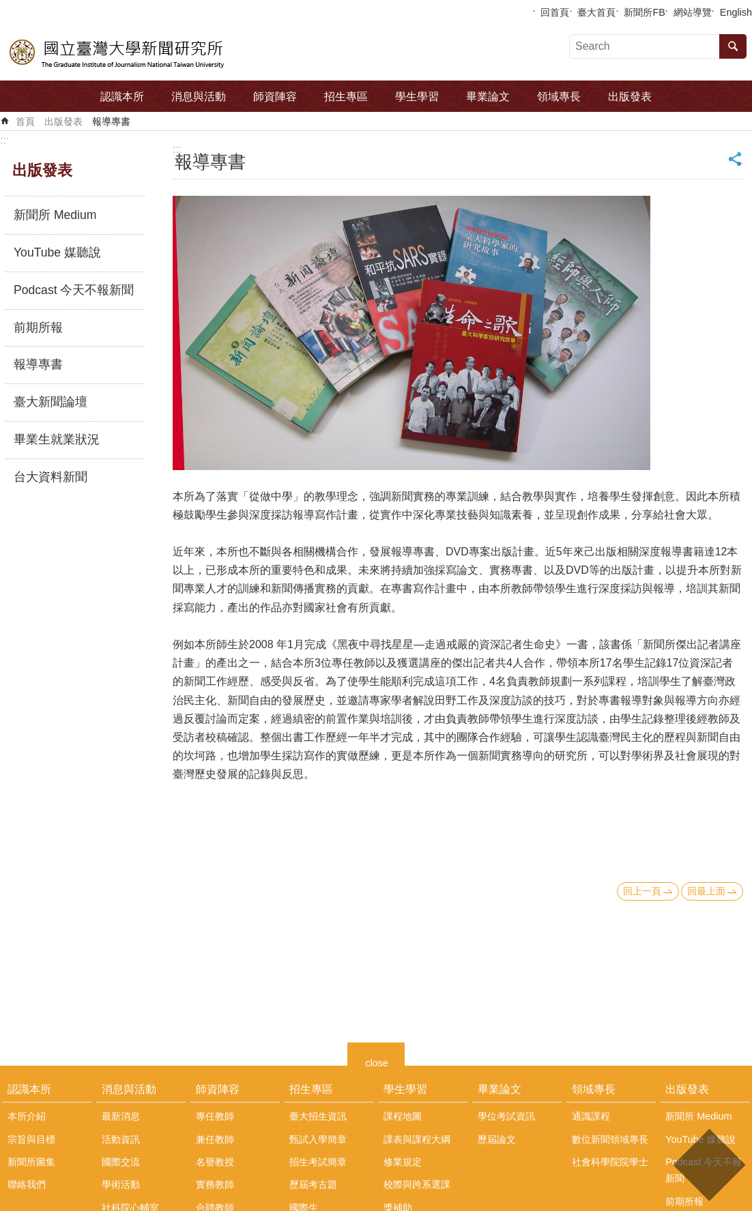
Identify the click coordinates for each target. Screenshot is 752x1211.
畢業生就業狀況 (57, 439)
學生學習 (417, 96)
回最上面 (706, 891)
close (376, 1061)
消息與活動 (198, 96)
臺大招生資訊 (318, 1116)
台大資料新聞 (50, 477)
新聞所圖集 (31, 1161)
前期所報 (38, 327)
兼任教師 (215, 1139)
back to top (708, 1165)
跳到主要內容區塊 (7, 7)
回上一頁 (642, 891)
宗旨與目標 (31, 1139)
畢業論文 (488, 96)
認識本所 (122, 96)
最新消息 (121, 1116)
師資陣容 (275, 96)
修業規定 (403, 1161)
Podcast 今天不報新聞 (74, 290)
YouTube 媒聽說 (57, 252)
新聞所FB (644, 12)
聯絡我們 (27, 1184)
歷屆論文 (497, 1139)
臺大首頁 (596, 12)
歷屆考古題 (313, 1184)
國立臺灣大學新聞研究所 (117, 51)
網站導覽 (693, 12)
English (736, 12)
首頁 (25, 121)
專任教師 (215, 1116)
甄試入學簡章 (318, 1139)
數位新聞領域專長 (610, 1139)
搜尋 (733, 46)
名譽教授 (215, 1161)
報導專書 (111, 121)
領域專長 (559, 96)
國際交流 (121, 1161)
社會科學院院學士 (610, 1161)
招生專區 (346, 96)
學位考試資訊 (506, 1116)
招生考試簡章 (318, 1161)
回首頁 (554, 12)
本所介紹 (27, 1116)
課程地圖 (403, 1116)
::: (4, 140)
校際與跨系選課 (417, 1184)
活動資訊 (121, 1139)
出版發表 (630, 96)
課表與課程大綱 (417, 1139)
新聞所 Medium (55, 215)
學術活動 (121, 1184)
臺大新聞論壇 (50, 402)
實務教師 (215, 1184)
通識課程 (591, 1116)
